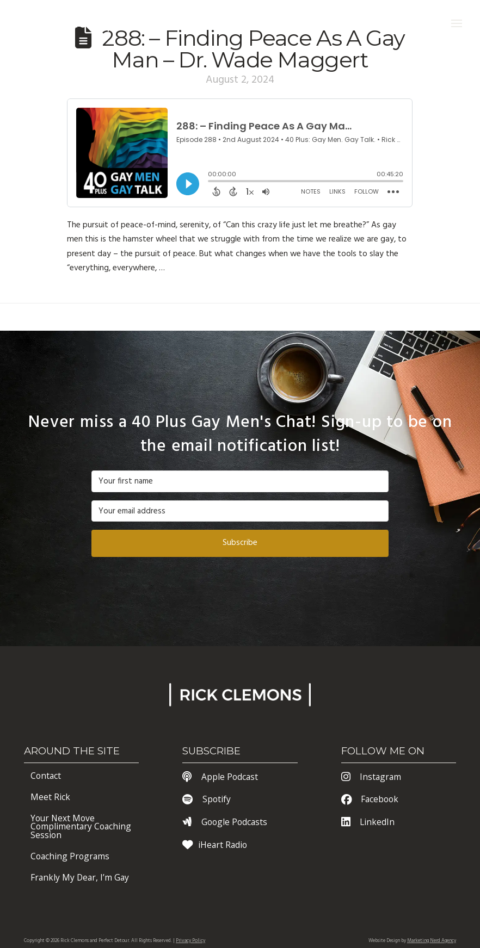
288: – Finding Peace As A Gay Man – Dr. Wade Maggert (253, 48)
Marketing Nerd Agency (431, 941)
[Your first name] (240, 481)
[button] (456, 23)
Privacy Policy (190, 941)
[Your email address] (240, 511)
